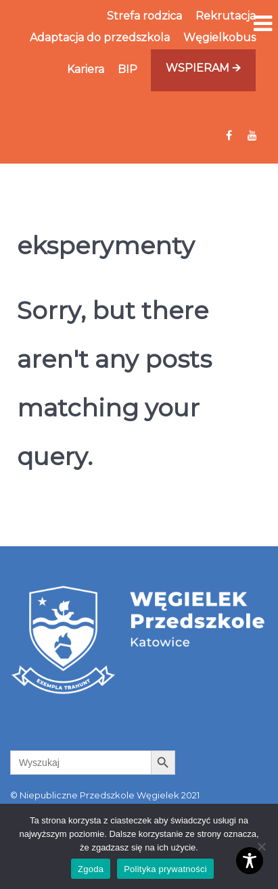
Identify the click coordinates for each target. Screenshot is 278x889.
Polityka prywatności (165, 869)
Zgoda (90, 869)
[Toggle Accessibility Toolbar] (249, 860)
